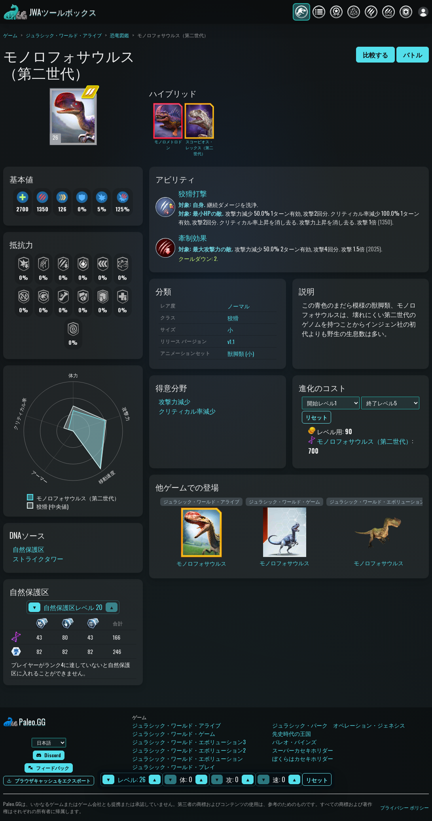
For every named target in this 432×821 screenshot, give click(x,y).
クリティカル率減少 (187, 411)
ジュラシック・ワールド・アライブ (64, 35)
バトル (412, 54)
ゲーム (10, 35)
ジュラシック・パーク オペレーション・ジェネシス (338, 725)
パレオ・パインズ (294, 741)
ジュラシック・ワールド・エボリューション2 (189, 750)
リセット (317, 779)
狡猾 (233, 318)
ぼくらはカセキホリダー (302, 758)
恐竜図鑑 (119, 35)
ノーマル (238, 306)
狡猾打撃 (192, 193)
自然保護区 (28, 549)
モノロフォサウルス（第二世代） (364, 441)
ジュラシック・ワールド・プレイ (173, 766)
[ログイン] (423, 11)
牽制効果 (192, 237)
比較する (375, 54)
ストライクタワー (38, 558)
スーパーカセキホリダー (302, 750)
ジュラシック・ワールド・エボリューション (187, 758)
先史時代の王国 (291, 733)
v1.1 (231, 341)
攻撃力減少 (174, 401)
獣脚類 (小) (240, 353)
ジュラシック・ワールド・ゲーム (173, 733)
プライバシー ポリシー (404, 807)
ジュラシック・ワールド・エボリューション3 (189, 741)
